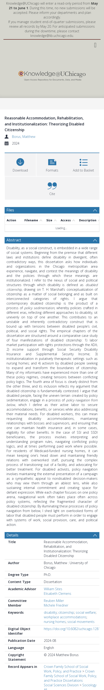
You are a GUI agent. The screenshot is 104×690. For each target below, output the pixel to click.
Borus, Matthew (23, 136)
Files (10, 210)
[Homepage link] (51, 74)
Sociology (89, 685)
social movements (81, 621)
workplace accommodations (65, 617)
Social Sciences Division (61, 685)
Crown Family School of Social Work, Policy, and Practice (66, 668)
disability (50, 612)
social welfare (86, 612)
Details (12, 535)
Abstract (13, 240)
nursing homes (55, 621)
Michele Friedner (56, 605)
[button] (52, 164)
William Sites (53, 589)
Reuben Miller (54, 600)
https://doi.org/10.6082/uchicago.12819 (73, 629)
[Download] (20, 164)
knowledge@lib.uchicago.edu (51, 35)
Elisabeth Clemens (57, 593)
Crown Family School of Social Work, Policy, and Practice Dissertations (70, 676)
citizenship (66, 612)
